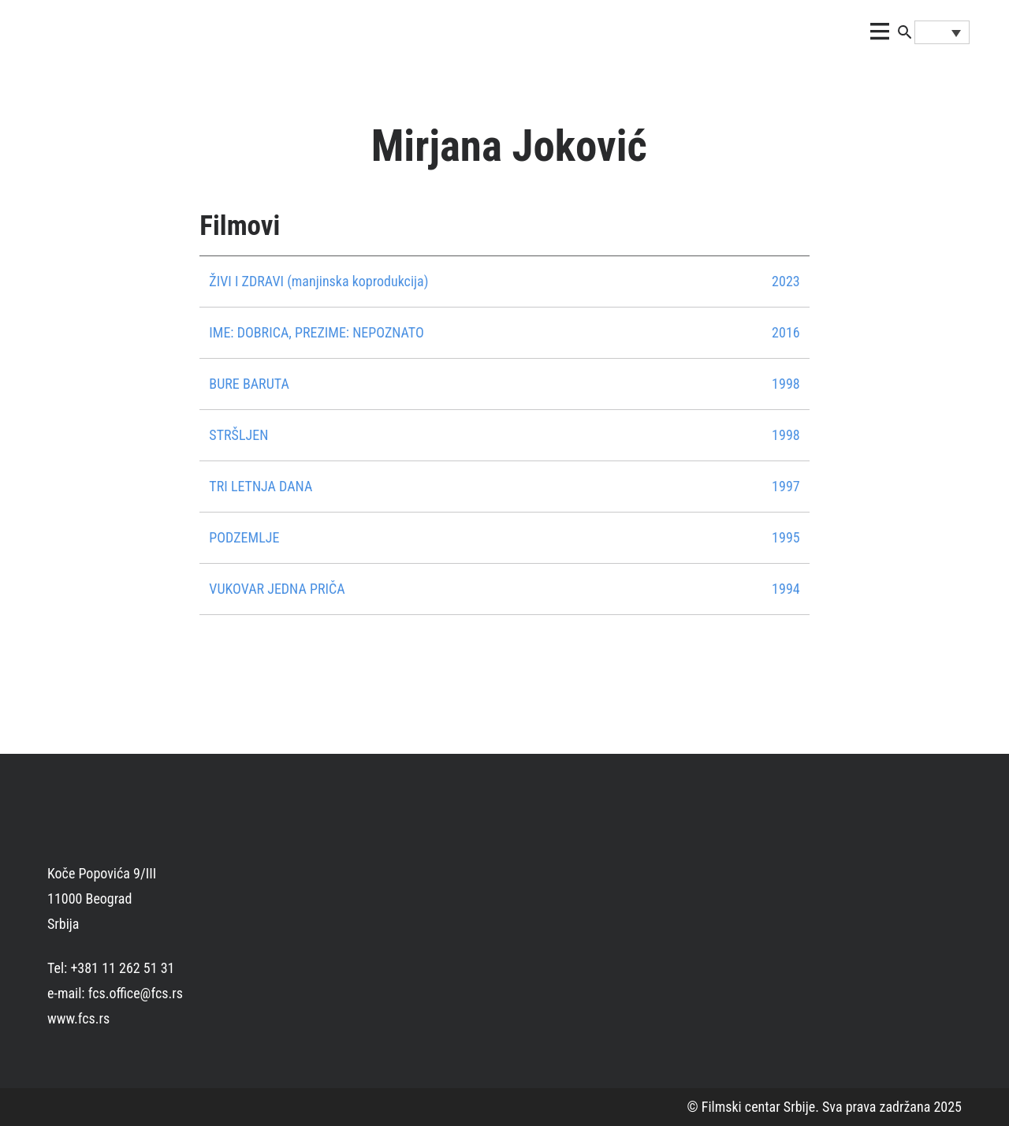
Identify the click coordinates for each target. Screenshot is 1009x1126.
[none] (942, 32)
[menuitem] (942, 32)
